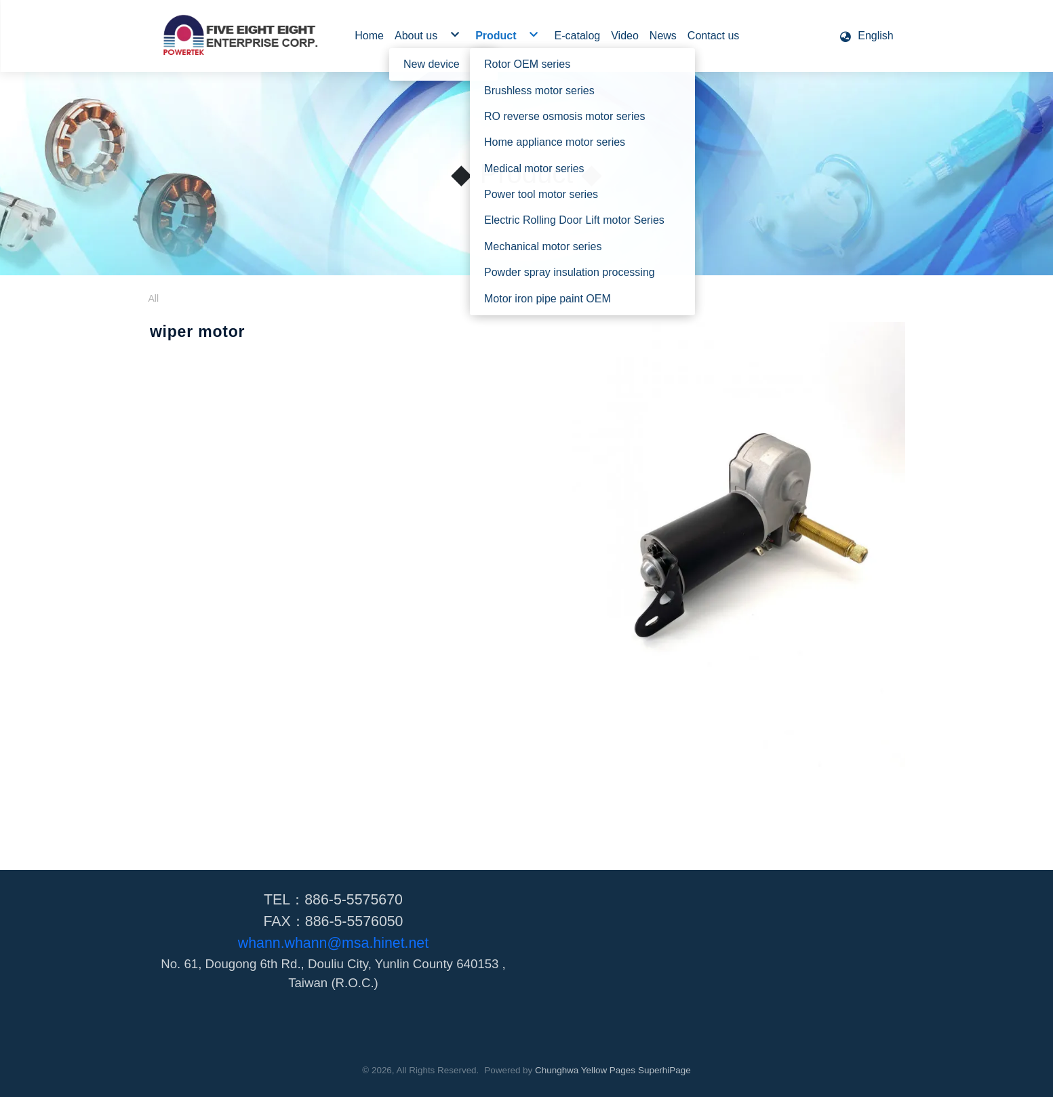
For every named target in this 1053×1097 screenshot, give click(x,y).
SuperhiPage (664, 1070)
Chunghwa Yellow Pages (585, 1070)
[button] (866, 36)
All (153, 298)
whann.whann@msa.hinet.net (333, 943)
